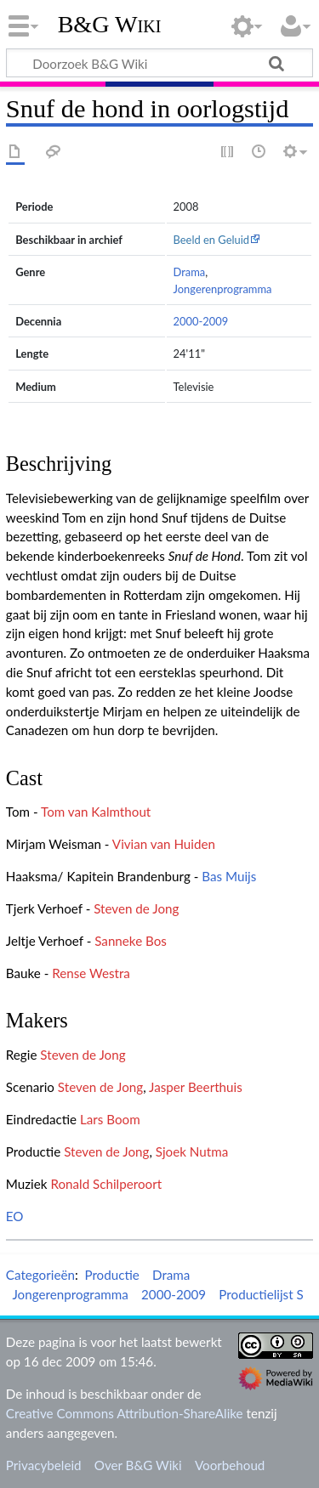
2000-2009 (201, 321)
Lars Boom (110, 1119)
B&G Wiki (110, 25)
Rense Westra (91, 973)
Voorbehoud (230, 1465)
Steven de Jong (136, 908)
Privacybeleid (44, 1465)
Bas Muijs (229, 876)
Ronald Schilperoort (106, 1183)
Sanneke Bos (130, 940)
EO (15, 1216)
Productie (111, 1274)
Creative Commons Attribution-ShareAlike (124, 1413)
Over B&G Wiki (138, 1465)
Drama (190, 272)
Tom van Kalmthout (96, 811)
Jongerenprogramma (223, 289)
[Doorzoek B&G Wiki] (159, 62)
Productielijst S (261, 1294)
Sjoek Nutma (192, 1151)
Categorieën (40, 1274)
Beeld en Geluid (212, 239)
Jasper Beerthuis (195, 1087)
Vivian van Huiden (163, 843)
